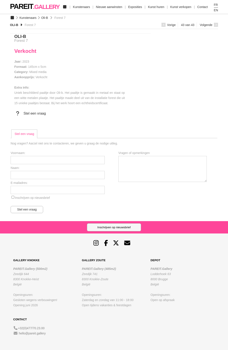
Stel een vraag (30, 113)
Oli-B (44, 17)
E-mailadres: (19, 183)
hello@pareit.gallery (32, 333)
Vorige (168, 25)
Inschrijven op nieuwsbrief (32, 197)
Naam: (15, 168)
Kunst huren (156, 7)
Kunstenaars (81, 7)
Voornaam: (18, 153)
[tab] (24, 134)
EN (216, 10)
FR (216, 4)
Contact (202, 7)
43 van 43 (187, 25)
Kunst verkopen (180, 7)
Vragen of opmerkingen (134, 153)
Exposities (135, 7)
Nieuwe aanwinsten (109, 7)
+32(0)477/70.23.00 (31, 328)
